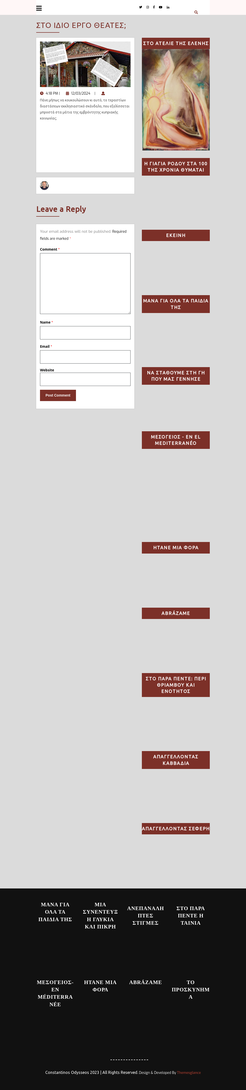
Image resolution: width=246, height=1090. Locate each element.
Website (47, 370)
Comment (50, 249)
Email (46, 346)
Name (46, 322)
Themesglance (188, 1072)
